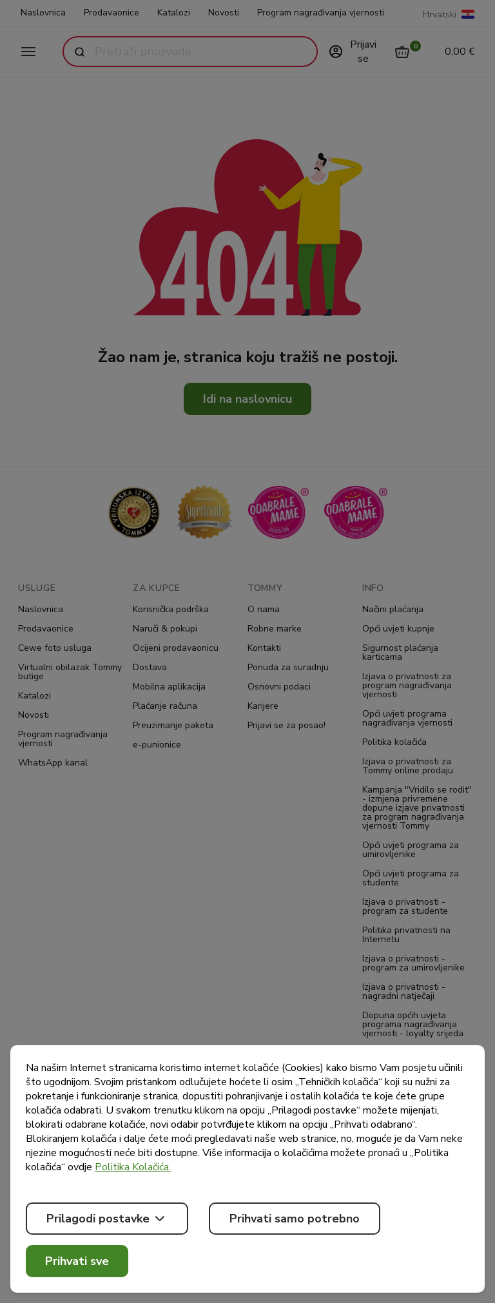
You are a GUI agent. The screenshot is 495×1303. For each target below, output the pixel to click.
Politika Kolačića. (133, 1167)
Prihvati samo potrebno (294, 1218)
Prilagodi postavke (107, 1218)
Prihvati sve (77, 1261)
